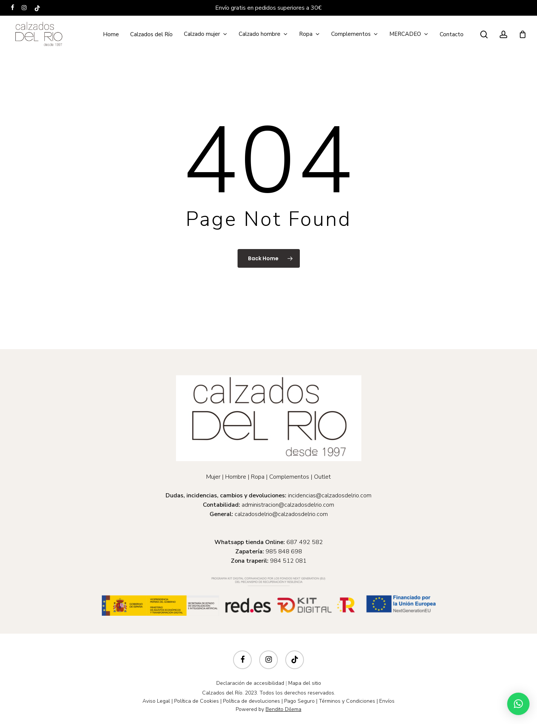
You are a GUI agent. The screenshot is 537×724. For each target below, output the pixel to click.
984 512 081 (288, 561)
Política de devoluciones (251, 701)
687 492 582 (304, 542)
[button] (518, 704)
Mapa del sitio (304, 683)
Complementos (289, 477)
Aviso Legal (156, 701)
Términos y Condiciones (347, 701)
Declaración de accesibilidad (250, 683)
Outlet (322, 477)
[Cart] (522, 34)
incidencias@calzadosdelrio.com (329, 495)
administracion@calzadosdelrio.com (288, 505)
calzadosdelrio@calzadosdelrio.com (281, 514)
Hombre (235, 477)
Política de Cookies (196, 701)
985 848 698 (284, 551)
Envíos (387, 701)
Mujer (213, 477)
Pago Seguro (299, 701)
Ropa (257, 477)
